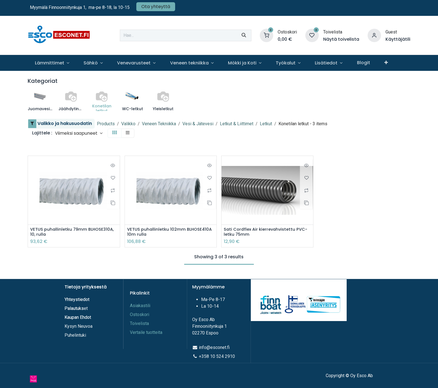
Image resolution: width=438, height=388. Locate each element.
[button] (78, 133)
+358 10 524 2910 (217, 356)
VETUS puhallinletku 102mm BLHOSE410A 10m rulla (157, 232)
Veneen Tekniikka (159, 123)
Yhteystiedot (78, 299)
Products (106, 123)
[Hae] (244, 35)
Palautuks (74, 308)
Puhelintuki (75, 335)
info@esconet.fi (214, 347)
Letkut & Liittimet (236, 123)
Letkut (266, 123)
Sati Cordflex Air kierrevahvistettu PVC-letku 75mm (262, 232)
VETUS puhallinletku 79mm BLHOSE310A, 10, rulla (60, 232)
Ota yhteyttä (155, 6)
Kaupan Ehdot (78, 317)
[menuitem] (52, 63)
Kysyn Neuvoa (78, 326)
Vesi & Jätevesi (197, 123)
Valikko (128, 123)
